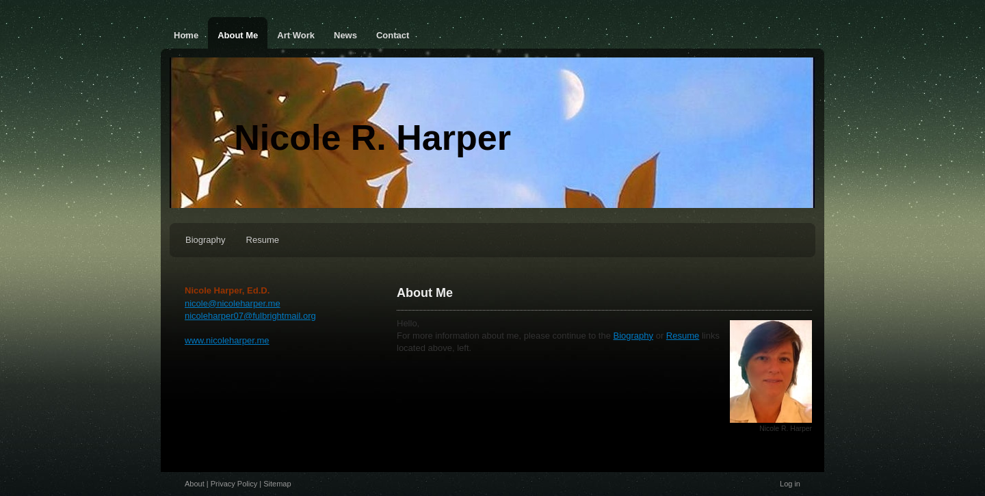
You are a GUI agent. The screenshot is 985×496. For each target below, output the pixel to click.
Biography (634, 335)
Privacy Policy (234, 484)
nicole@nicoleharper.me (232, 303)
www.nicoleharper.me (227, 340)
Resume (682, 335)
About (195, 484)
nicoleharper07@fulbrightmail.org (250, 316)
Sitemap (277, 484)
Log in (790, 484)
